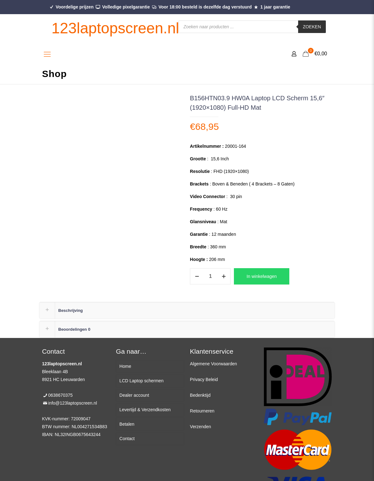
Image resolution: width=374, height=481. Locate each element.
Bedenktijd (200, 395)
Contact (126, 438)
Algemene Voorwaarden (213, 363)
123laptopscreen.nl (115, 28)
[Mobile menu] (47, 54)
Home (125, 366)
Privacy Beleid (204, 379)
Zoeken (312, 26)
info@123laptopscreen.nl (72, 403)
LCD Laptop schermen (141, 380)
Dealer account (134, 395)
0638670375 (60, 395)
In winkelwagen (261, 276)
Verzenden (200, 426)
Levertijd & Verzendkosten (145, 409)
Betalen (126, 424)
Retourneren (202, 410)
